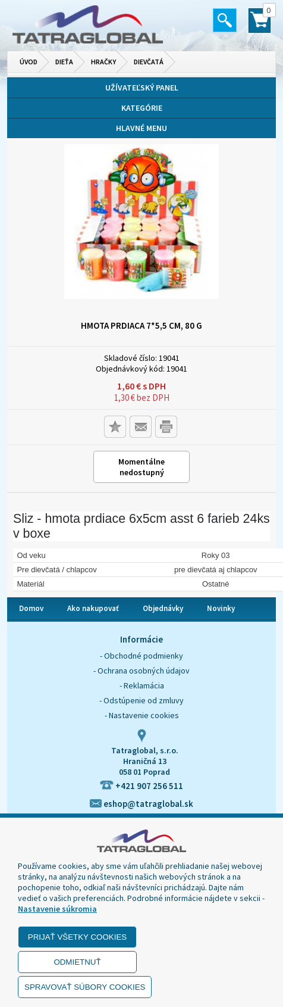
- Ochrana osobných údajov (141, 670)
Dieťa (64, 61)
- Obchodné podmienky (141, 655)
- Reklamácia (142, 685)
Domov (31, 608)
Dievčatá (148, 61)
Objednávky (163, 608)
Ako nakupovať (93, 608)
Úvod (28, 61)
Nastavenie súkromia (57, 908)
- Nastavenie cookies (142, 715)
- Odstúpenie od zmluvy (141, 700)
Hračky (103, 61)
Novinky (221, 608)
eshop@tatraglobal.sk (141, 803)
